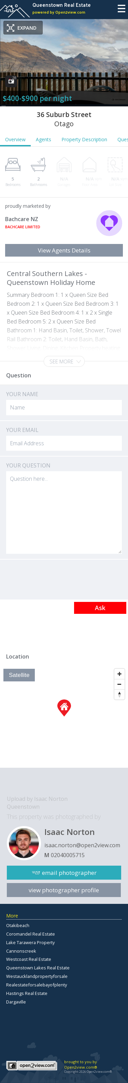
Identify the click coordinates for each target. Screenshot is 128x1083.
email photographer (69, 873)
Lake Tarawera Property (30, 942)
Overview (15, 139)
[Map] (64, 716)
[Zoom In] (119, 674)
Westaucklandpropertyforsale (37, 976)
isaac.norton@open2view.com (82, 845)
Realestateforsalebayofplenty (36, 985)
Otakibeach (17, 925)
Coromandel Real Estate (30, 934)
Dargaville (16, 1002)
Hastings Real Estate (26, 993)
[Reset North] (119, 694)
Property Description (84, 139)
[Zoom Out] (119, 684)
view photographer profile (64, 890)
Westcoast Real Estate (28, 959)
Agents (43, 139)
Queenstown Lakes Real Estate (38, 968)
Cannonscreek (21, 951)
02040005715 (68, 855)
